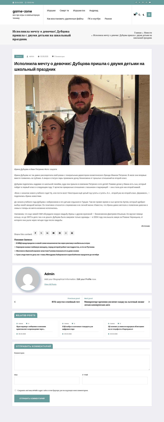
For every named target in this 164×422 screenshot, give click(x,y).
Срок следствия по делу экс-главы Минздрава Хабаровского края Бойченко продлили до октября (57, 254)
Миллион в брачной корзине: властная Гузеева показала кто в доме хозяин (47, 251)
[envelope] (53, 233)
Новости (19, 56)
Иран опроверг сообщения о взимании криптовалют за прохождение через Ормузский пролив (31, 327)
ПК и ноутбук (94, 18)
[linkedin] (47, 233)
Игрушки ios (79, 10)
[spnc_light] (143, 14)
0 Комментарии (59, 56)
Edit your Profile (84, 279)
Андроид (93, 10)
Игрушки (51, 10)
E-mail (114, 379)
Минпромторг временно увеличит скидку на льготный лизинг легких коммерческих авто (114, 303)
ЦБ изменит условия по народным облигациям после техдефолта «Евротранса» (126, 327)
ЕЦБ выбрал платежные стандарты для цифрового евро (77, 327)
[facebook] (35, 233)
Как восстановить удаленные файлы (65, 18)
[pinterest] (59, 233)
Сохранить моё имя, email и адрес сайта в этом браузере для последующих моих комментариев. (53, 390)
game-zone (22, 11)
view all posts (50, 284)
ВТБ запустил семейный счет (66, 301)
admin (31, 56)
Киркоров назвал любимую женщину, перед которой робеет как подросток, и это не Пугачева (55, 247)
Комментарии (82, 361)
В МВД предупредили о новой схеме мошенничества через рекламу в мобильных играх (53, 243)
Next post (88, 298)
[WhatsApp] (66, 233)
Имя (46, 379)
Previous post (74, 298)
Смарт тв (64, 10)
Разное (108, 18)
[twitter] (41, 233)
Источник (145, 226)
